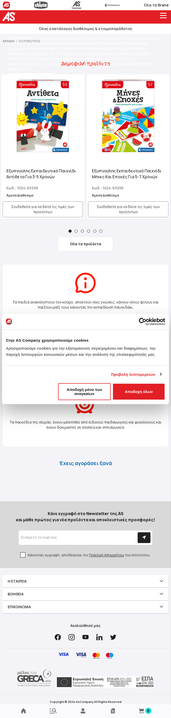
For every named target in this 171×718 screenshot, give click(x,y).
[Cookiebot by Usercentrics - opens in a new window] (142, 321)
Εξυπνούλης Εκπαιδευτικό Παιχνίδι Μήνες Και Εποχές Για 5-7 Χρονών (127, 174)
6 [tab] (100, 231)
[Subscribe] (144, 537)
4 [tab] (88, 231)
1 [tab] (70, 231)
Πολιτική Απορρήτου (106, 555)
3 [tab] (82, 231)
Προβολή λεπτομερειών (133, 374)
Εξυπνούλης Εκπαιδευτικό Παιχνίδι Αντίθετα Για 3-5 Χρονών (41, 174)
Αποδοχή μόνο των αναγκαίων (84, 391)
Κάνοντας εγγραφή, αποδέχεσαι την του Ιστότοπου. (89, 555)
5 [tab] (94, 231)
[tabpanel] (43, 146)
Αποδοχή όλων (139, 391)
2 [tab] (76, 231)
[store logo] (10, 16)
